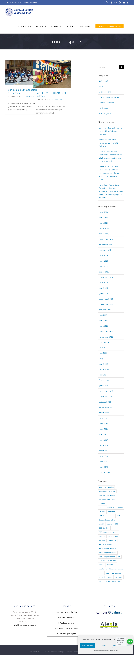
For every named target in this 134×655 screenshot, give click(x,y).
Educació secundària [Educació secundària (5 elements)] (107, 520)
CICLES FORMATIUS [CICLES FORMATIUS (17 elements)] (107, 508)
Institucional (104, 108)
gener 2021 (103, 386)
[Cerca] (121, 67)
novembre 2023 (106, 304)
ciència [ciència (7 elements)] (120, 508)
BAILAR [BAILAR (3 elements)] (112, 491)
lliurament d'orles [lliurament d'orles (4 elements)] (116, 569)
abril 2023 (103, 321)
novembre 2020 (106, 396)
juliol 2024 (103, 283)
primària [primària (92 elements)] (102, 577)
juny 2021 (103, 375)
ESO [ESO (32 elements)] (116, 524)
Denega (103, 645)
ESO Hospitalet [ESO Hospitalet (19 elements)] (105, 532)
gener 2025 (104, 272)
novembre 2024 (106, 277)
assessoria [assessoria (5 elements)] (103, 491)
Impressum (114, 650)
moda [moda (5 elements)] (101, 573)
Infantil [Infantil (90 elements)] (110, 565)
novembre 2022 (106, 337)
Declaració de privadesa (101, 650)
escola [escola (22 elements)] (109, 524)
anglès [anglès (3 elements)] (110, 487)
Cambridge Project (67, 634)
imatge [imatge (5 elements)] (101, 565)
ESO (101, 86)
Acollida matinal (67, 623)
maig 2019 (103, 467)
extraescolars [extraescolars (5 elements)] (113, 536)
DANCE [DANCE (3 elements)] (102, 516)
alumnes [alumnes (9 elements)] (102, 487)
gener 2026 (104, 234)
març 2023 (103, 326)
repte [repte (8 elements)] (110, 577)
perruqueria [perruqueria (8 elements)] (116, 573)
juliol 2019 (103, 456)
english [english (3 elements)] (101, 524)
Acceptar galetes (87, 645)
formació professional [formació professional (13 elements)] (107, 557)
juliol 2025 (103, 256)
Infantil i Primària (106, 103)
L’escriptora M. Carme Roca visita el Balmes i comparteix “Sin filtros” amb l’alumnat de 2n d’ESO (109, 173)
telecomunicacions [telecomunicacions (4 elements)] (113, 581)
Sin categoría (105, 113)
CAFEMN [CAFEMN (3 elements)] (102, 504)
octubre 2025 (105, 250)
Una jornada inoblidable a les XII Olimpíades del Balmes (110, 131)
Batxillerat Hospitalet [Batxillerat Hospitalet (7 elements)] (107, 499)
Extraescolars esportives (67, 628)
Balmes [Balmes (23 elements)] (102, 495)
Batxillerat (103, 81)
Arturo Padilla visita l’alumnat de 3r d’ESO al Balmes (109, 143)
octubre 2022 (105, 342)
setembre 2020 (105, 407)
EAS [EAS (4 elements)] (118, 516)
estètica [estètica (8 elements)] (102, 536)
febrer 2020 (104, 445)
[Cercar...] (108, 67)
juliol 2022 (103, 348)
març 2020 (103, 440)
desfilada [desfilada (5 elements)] (110, 516)
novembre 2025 (106, 245)
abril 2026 (103, 218)
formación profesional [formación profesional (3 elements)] (107, 548)
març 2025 (103, 266)
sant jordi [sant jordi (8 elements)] (118, 577)
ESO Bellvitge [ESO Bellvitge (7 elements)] (104, 528)
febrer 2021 (104, 380)
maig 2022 (103, 359)
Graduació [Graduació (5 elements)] (112, 561)
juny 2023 (103, 315)
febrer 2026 (104, 228)
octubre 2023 (105, 310)
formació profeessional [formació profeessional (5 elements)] (107, 553)
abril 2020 (103, 434)
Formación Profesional (109, 97)
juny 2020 (103, 424)
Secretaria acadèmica (67, 612)
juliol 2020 (103, 418)
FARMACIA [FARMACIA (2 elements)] (112, 540)
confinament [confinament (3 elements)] (113, 512)
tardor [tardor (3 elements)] (101, 581)
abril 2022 (103, 364)
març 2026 (103, 223)
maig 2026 (103, 212)
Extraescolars (29, 96)
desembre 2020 (106, 391)
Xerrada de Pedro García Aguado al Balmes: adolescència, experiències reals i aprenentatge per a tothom (111, 191)
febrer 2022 (104, 369)
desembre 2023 (106, 299)
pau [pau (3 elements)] (107, 573)
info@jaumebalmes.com (32, 2)
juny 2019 (103, 461)
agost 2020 (104, 413)
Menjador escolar (67, 617)
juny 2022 (103, 353)
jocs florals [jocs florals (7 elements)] (103, 569)
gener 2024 (104, 293)
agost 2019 (103, 451)
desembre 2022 (106, 331)
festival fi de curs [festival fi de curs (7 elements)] (105, 544)
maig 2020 (103, 429)
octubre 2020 (105, 402)
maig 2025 (103, 261)
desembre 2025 (106, 239)
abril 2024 (103, 288)
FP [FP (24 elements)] (119, 557)
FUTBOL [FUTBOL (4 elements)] (102, 561)
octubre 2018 (104, 472)
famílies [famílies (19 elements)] (102, 540)
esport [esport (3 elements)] (115, 532)
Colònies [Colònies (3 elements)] (102, 512)
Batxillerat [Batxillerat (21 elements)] (111, 495)
